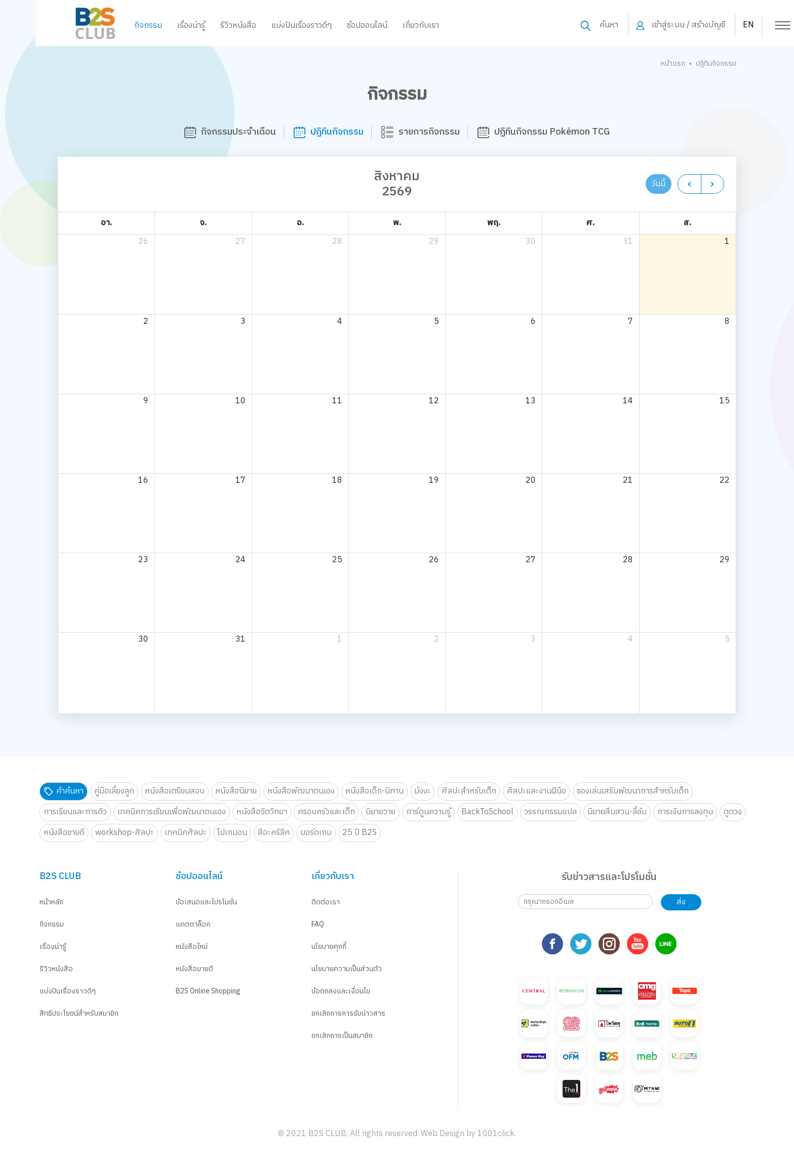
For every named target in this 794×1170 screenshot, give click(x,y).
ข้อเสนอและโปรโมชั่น (206, 902)
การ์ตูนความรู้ (428, 812)
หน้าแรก (673, 63)
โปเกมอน (232, 833)
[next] (713, 184)
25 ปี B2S (359, 833)
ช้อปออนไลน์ (331, 25)
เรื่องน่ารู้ (156, 25)
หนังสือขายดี (64, 833)
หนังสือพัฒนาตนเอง (301, 791)
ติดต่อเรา (325, 902)
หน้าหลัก (51, 902)
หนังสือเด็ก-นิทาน (374, 791)
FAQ (317, 924)
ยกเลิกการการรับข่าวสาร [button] (348, 1013)
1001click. (497, 1106)
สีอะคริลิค (274, 833)
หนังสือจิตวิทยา (261, 812)
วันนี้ (658, 184)
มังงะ (422, 791)
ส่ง (681, 902)
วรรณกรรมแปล (550, 812)
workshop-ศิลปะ (124, 833)
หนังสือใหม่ (192, 946)
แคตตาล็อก (193, 924)
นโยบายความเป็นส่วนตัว (346, 969)
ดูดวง (733, 812)
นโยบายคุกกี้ (328, 946)
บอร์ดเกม (316, 833)
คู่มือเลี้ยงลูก (114, 791)
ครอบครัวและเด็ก (326, 812)
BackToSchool (487, 812)
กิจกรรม (113, 25)
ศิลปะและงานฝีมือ (536, 791)
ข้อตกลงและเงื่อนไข (340, 991)
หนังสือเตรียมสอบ (175, 791)
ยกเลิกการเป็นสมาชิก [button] (342, 1035)
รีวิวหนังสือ (203, 25)
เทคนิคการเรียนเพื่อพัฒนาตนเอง (171, 812)
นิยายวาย (380, 812)
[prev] (689, 184)
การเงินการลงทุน (685, 812)
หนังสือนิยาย (236, 791)
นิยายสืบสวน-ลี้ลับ (617, 812)
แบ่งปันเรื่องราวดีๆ (266, 25)
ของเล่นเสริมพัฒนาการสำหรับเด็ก (633, 791)
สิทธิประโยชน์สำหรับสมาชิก (78, 1013)
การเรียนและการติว (75, 812)
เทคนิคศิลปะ (186, 833)
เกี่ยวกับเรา (385, 25)
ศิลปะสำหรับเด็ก (469, 791)
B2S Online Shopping (208, 991)
